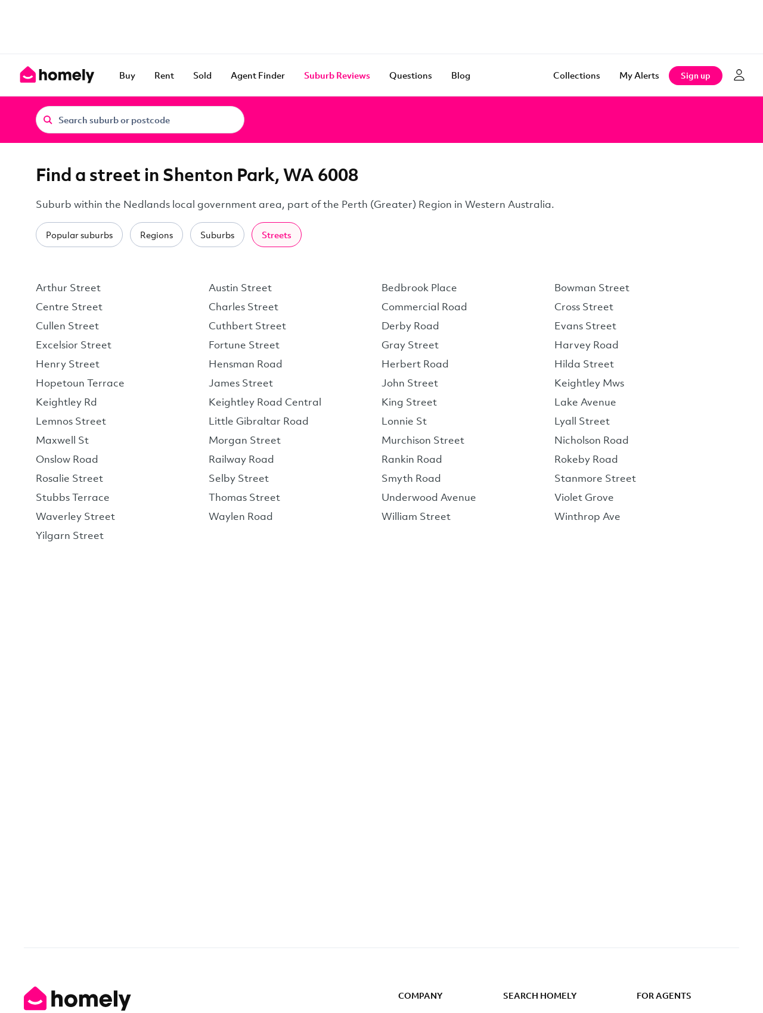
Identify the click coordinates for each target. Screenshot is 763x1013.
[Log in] (739, 75)
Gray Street (410, 344)
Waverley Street (75, 516)
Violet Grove (584, 497)
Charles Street (243, 306)
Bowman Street (591, 287)
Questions (410, 75)
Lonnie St (404, 421)
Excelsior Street (73, 344)
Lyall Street (582, 421)
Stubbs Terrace (73, 497)
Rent (164, 75)
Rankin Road (412, 459)
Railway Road (241, 459)
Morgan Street (245, 440)
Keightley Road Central (265, 402)
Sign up (696, 75)
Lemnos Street (71, 421)
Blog (460, 75)
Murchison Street (423, 440)
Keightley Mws (589, 382)
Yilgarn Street (70, 535)
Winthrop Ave (587, 516)
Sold (202, 75)
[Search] (47, 119)
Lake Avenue (585, 402)
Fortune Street (244, 344)
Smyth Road (411, 478)
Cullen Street (67, 325)
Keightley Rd (66, 402)
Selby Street (239, 478)
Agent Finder (258, 75)
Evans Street (585, 325)
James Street (241, 382)
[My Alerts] (639, 75)
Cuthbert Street (247, 325)
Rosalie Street (69, 478)
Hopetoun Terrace (80, 382)
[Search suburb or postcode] (140, 119)
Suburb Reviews (337, 75)
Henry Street (68, 363)
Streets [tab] (276, 235)
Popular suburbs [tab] (79, 235)
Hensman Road (246, 363)
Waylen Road (241, 516)
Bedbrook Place (419, 287)
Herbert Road (415, 363)
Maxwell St (62, 440)
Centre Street (69, 306)
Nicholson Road (591, 440)
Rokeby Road (586, 459)
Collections (576, 75)
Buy (127, 75)
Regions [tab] (156, 235)
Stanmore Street (595, 478)
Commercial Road (424, 306)
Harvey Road (586, 344)
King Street (409, 402)
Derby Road (410, 325)
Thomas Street (244, 497)
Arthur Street (68, 287)
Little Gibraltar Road (259, 421)
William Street (416, 516)
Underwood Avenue (429, 497)
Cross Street (583, 306)
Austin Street (240, 287)
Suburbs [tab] (217, 235)
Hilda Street (584, 363)
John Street (410, 382)
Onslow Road (67, 459)
